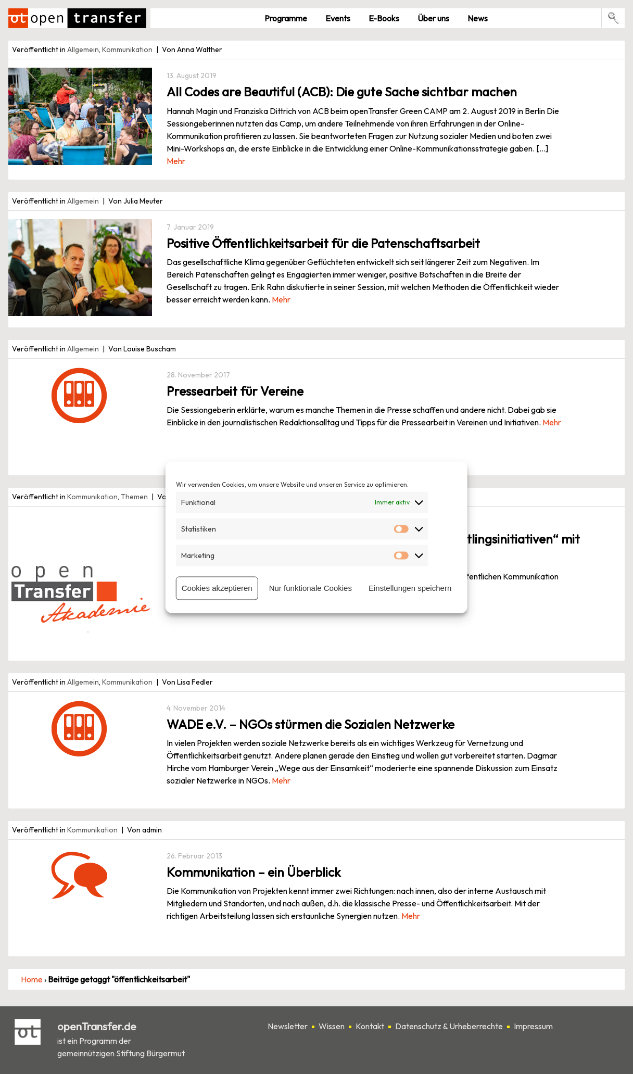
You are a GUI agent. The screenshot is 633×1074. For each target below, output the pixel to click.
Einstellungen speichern (410, 588)
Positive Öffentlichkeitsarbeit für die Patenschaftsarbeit (323, 243)
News (477, 18)
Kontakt (370, 1026)
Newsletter (288, 1026)
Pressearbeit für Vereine (235, 391)
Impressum (533, 1026)
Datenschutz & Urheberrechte (449, 1026)
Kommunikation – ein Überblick (253, 872)
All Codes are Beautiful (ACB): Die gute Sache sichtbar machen (342, 91)
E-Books (384, 18)
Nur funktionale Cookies (310, 588)
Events (337, 18)
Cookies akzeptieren (217, 588)
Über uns (433, 18)
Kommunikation (127, 49)
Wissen (332, 1026)
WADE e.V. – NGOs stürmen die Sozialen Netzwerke (310, 724)
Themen (134, 496)
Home (32, 979)
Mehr (176, 161)
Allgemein (83, 49)
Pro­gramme (285, 18)
